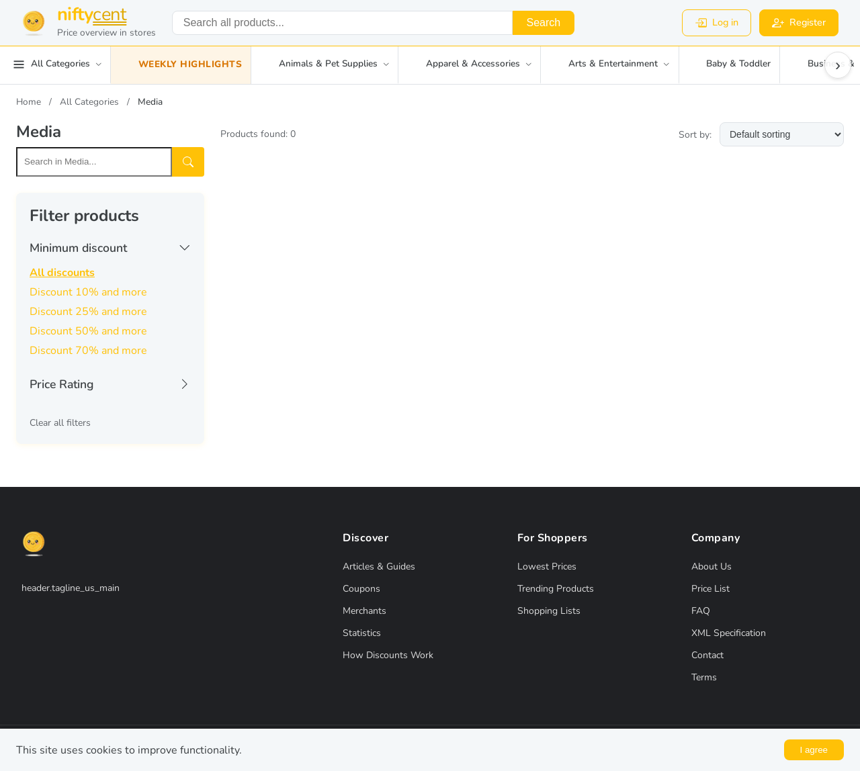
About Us (711, 566)
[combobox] (342, 23)
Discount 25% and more (88, 311)
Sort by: (695, 134)
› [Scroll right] (838, 65)
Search (543, 22)
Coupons (361, 588)
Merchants (364, 610)
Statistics (362, 633)
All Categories (89, 101)
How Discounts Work (388, 655)
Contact (707, 655)
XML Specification (728, 633)
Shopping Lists (548, 610)
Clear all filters (60, 422)
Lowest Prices (546, 566)
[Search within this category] (94, 162)
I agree (814, 750)
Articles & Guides (379, 566)
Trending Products (555, 588)
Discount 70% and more (88, 350)
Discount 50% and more (88, 331)
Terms (704, 677)
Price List (710, 588)
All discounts (62, 272)
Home (28, 101)
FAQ (700, 610)
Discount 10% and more (88, 292)
